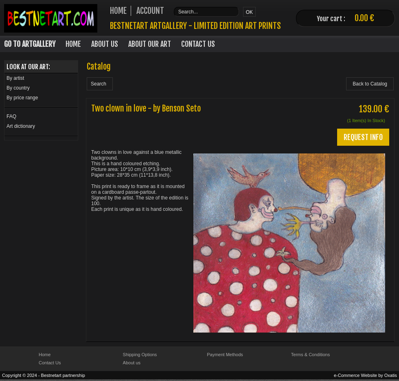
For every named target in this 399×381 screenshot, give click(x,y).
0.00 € (364, 18)
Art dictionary (21, 126)
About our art (149, 43)
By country (18, 88)
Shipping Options (140, 354)
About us (131, 362)
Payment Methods (225, 354)
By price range (22, 98)
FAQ (11, 116)
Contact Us (198, 43)
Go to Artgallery (29, 43)
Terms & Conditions (310, 354)
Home (73, 43)
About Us (104, 43)
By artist (15, 78)
